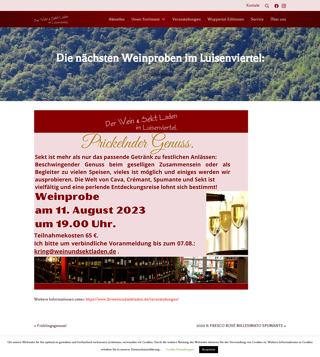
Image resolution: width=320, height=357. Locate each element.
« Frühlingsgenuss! (50, 326)
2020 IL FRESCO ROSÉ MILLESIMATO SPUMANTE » (241, 326)
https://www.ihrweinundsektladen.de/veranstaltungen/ (132, 299)
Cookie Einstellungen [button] (179, 349)
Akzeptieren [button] (208, 349)
